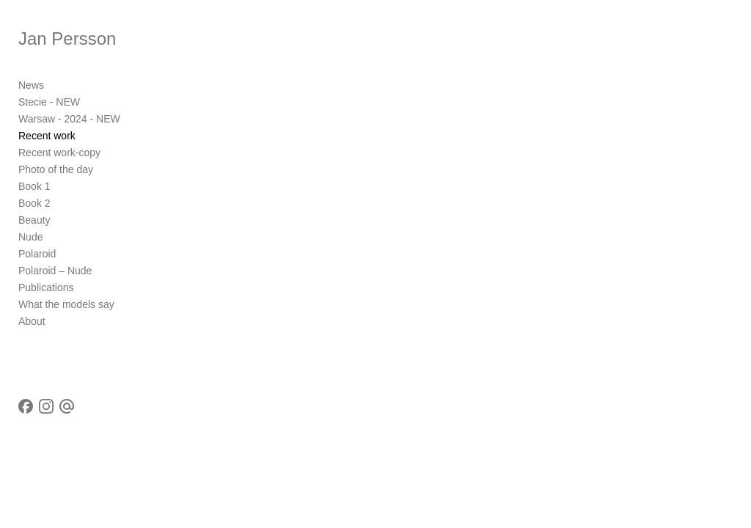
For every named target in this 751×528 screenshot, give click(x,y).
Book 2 (34, 203)
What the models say (66, 304)
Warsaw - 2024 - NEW (69, 119)
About (31, 321)
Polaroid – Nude (55, 270)
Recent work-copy (59, 152)
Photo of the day (55, 169)
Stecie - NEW (49, 102)
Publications (46, 287)
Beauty (34, 220)
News (31, 85)
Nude (30, 237)
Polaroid (37, 254)
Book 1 (34, 186)
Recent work (47, 136)
